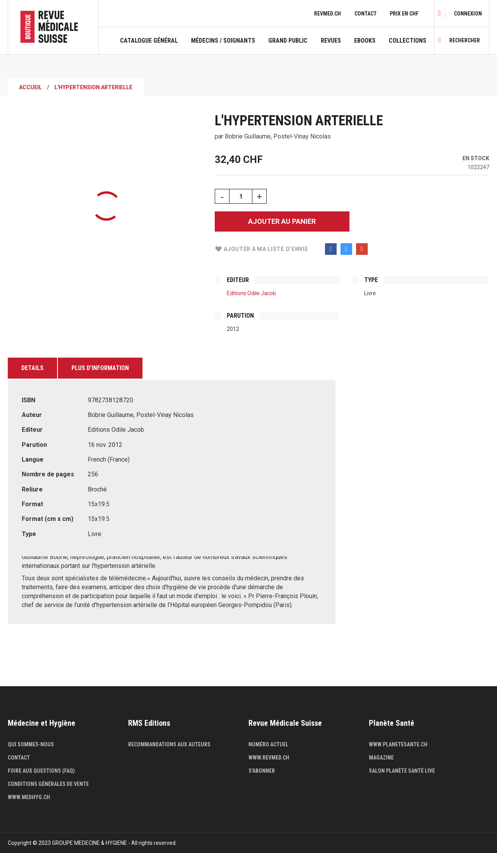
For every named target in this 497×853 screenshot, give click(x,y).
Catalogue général (149, 40)
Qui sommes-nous (31, 744)
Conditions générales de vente (48, 784)
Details (32, 368)
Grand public (288, 40)
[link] (468, 13)
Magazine (381, 757)
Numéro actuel (268, 744)
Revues (331, 40)
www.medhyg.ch (29, 797)
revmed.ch (327, 13)
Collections (407, 40)
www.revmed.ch (268, 757)
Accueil (30, 87)
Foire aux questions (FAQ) (41, 771)
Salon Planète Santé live (402, 771)
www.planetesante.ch (398, 744)
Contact (366, 13)
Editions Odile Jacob (251, 293)
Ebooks (364, 40)
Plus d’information (100, 368)
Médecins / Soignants (223, 40)
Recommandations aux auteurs (169, 744)
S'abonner (261, 771)
